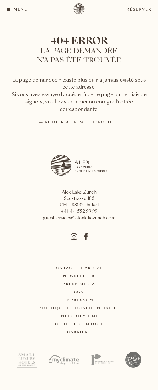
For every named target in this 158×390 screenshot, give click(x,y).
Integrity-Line (79, 316)
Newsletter (79, 276)
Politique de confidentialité (79, 308)
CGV (79, 292)
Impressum (79, 300)
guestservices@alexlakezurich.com (79, 218)
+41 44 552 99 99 (79, 212)
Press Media (79, 284)
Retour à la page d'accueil (82, 122)
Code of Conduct (79, 324)
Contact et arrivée (78, 268)
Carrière (79, 332)
